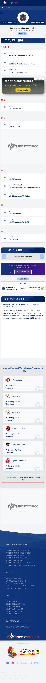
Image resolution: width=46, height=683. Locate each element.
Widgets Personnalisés (16, 583)
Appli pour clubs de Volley (18, 560)
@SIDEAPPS (35, 663)
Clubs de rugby (13, 606)
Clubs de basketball (15, 604)
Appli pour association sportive (20, 565)
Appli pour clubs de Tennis (18, 563)
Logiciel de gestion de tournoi (20, 586)
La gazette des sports (16, 581)
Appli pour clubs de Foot (17, 550)
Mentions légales (8, 673)
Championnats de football (18, 627)
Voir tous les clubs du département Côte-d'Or (23, 478)
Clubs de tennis (13, 614)
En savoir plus (23, 90)
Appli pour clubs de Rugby (18, 555)
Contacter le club (37, 23)
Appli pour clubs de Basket (18, 553)
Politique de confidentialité (12, 679)
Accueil (7, 8)
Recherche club (13, 578)
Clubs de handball (14, 609)
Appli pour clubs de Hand (17, 558)
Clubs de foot (12, 601)
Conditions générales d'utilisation (15, 676)
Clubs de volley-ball (16, 611)
